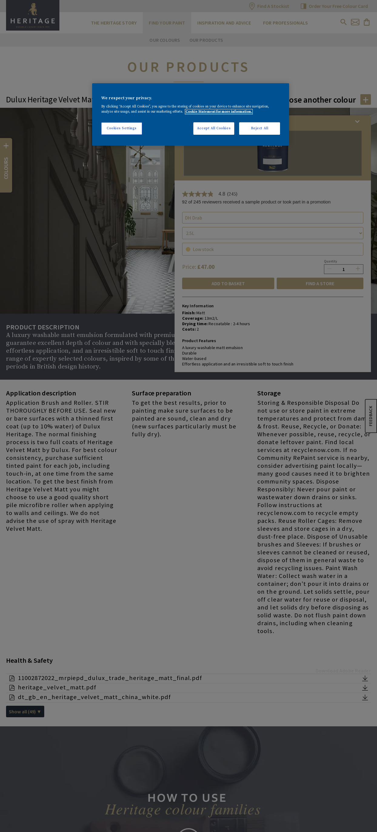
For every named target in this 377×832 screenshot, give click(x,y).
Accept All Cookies (214, 128)
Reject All (260, 128)
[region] (190, 114)
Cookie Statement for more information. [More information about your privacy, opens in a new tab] (218, 112)
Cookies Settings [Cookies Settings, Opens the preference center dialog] (122, 128)
